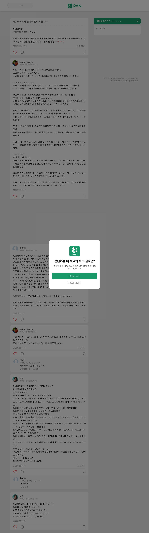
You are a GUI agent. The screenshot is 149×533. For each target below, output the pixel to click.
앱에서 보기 (74, 276)
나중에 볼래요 (74, 283)
